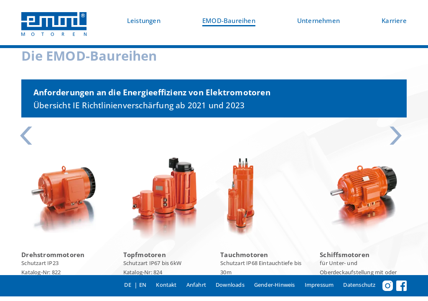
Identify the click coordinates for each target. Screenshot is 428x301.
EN (142, 284)
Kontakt (166, 284)
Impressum (319, 284)
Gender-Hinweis (274, 284)
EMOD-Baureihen (228, 20)
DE (127, 284)
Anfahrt (196, 284)
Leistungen (143, 20)
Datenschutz (359, 284)
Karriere (394, 20)
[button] (29, 136)
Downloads (230, 284)
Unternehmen (318, 20)
